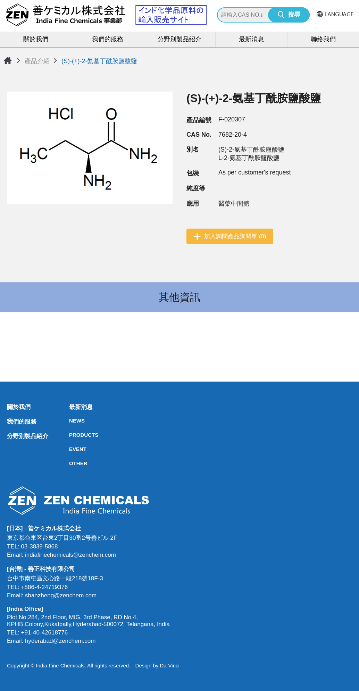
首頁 (7, 60)
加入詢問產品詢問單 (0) (235, 236)
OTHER (71, 463)
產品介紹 (37, 61)
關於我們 (35, 39)
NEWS (71, 421)
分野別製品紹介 (179, 39)
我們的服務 (107, 39)
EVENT (71, 449)
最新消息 (251, 39)
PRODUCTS (71, 435)
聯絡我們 (323, 39)
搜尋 (294, 15)
